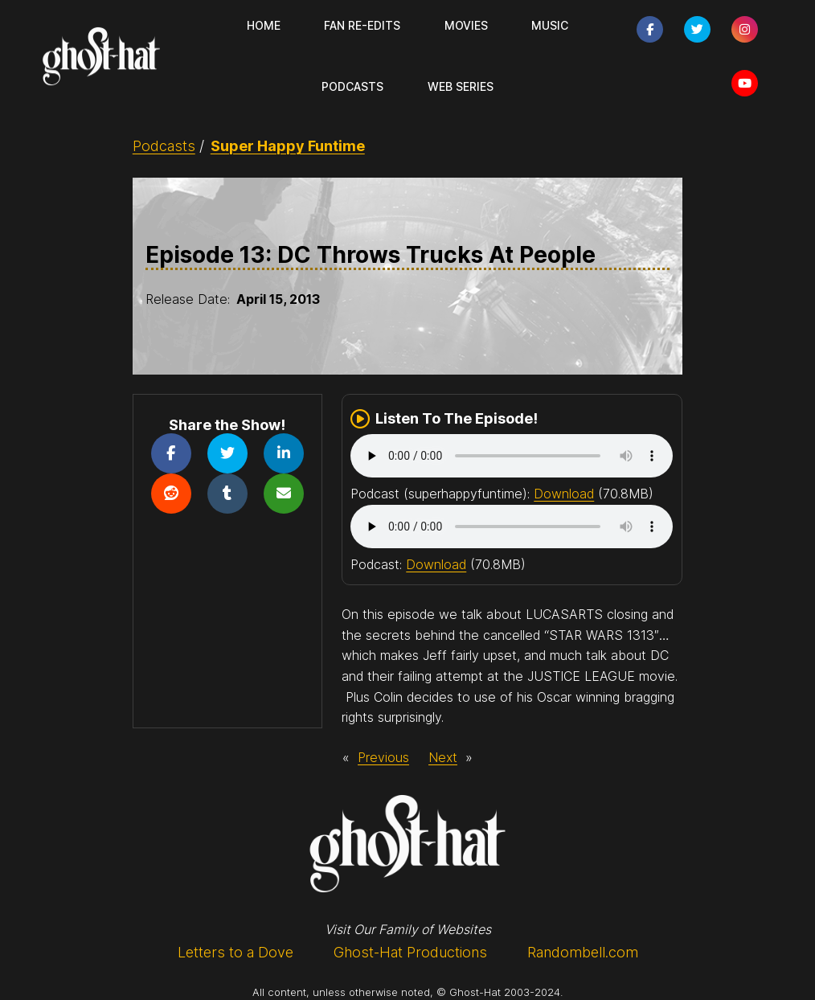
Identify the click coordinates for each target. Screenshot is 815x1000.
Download (564, 494)
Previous (383, 757)
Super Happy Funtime (288, 145)
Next (442, 757)
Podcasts (164, 145)
